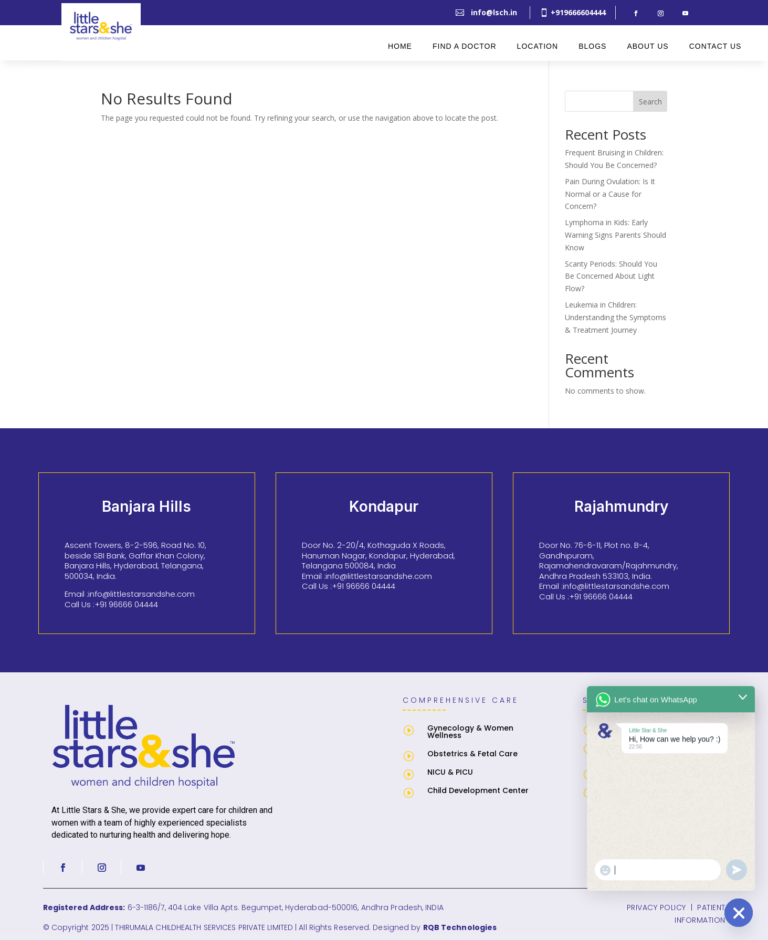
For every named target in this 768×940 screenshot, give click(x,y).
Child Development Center (478, 790)
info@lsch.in (494, 12)
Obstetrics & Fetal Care (472, 753)
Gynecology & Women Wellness (470, 732)
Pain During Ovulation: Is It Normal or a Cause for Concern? (610, 194)
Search (650, 102)
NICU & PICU (450, 772)
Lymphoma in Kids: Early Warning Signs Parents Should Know (615, 234)
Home (400, 46)
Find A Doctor (465, 46)
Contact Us (715, 46)
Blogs (592, 46)
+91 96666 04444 (126, 604)
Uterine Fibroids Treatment (658, 728)
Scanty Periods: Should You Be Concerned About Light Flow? (611, 276)
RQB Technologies (460, 927)
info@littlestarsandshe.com (141, 593)
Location (538, 46)
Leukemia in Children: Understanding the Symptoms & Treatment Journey (615, 317)
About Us (647, 46)
